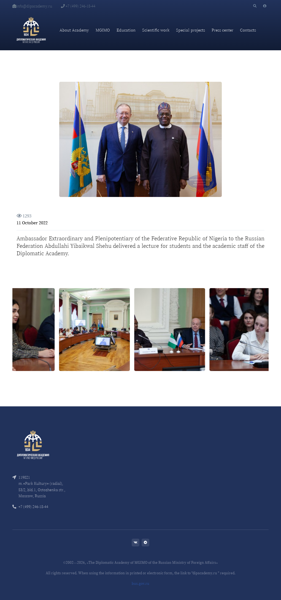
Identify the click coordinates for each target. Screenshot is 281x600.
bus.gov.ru (140, 583)
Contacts (248, 30)
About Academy (74, 30)
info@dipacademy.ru (32, 6)
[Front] (33, 444)
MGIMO (103, 30)
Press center (222, 30)
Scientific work (155, 30)
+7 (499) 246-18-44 (78, 6)
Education (126, 30)
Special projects (190, 30)
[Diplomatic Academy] (31, 30)
